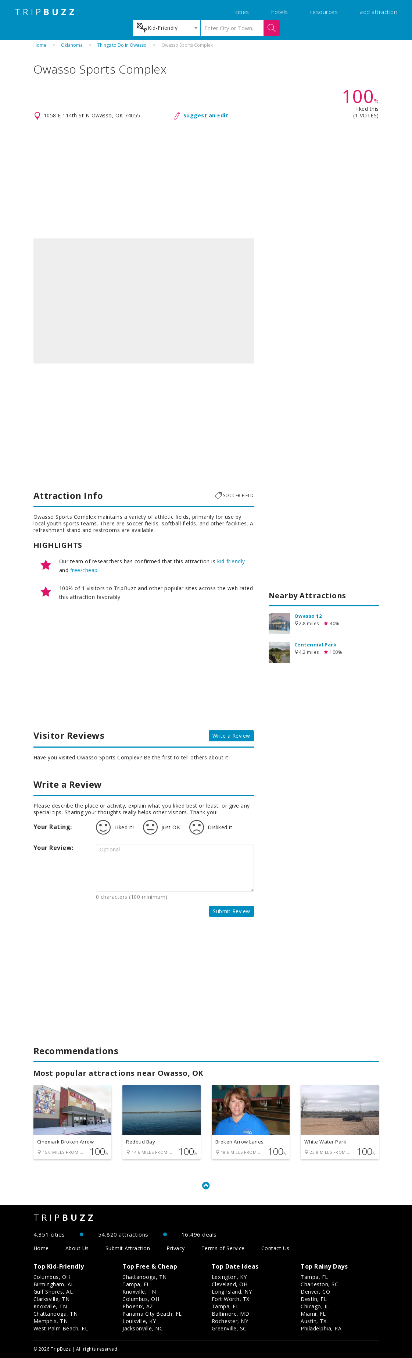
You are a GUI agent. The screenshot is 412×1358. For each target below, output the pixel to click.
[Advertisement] (206, 179)
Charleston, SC (319, 1284)
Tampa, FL (136, 1284)
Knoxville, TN (50, 1306)
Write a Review (231, 735)
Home (39, 45)
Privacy (175, 1248)
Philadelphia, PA (321, 1328)
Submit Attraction (127, 1248)
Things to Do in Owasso (122, 45)
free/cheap (84, 570)
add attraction (378, 11)
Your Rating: (52, 826)
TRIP (46, 11)
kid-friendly (231, 561)
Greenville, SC (229, 1328)
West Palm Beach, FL (60, 1328)
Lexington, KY (229, 1276)
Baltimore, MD (231, 1313)
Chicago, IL (315, 1306)
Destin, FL (314, 1298)
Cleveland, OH (230, 1284)
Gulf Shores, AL (53, 1291)
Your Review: (53, 847)
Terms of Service (223, 1248)
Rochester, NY (230, 1321)
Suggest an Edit (206, 115)
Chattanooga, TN (55, 1313)
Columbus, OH (51, 1276)
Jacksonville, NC (142, 1328)
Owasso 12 (308, 616)
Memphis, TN (50, 1321)
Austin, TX (313, 1321)
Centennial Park (315, 644)
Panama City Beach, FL (152, 1313)
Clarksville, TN (51, 1298)
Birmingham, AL (53, 1284)
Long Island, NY (232, 1291)
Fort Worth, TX (231, 1298)
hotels (279, 11)
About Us (77, 1248)
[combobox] (166, 28)
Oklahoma (72, 45)
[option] (143, 301)
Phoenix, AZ (137, 1306)
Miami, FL (313, 1313)
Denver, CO (315, 1291)
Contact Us (275, 1248)
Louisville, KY (139, 1321)
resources (324, 11)
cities (242, 11)
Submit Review (231, 911)
